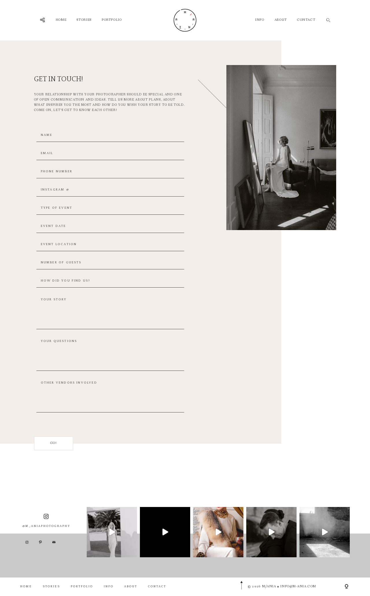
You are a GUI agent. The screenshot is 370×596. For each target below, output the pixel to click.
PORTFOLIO (112, 20)
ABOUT (281, 20)
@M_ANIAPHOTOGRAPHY (47, 532)
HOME (61, 20)
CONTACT (306, 20)
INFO (259, 20)
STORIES (84, 20)
